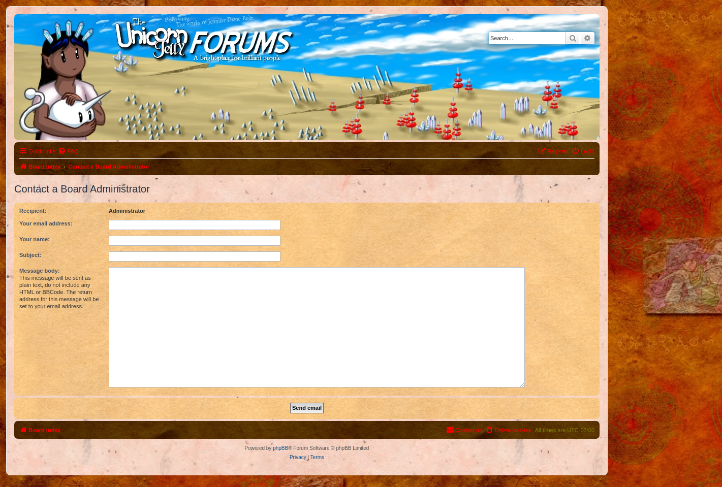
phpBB (280, 448)
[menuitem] (68, 151)
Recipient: (32, 211)
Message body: (39, 271)
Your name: (34, 239)
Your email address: (45, 223)
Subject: (30, 255)
